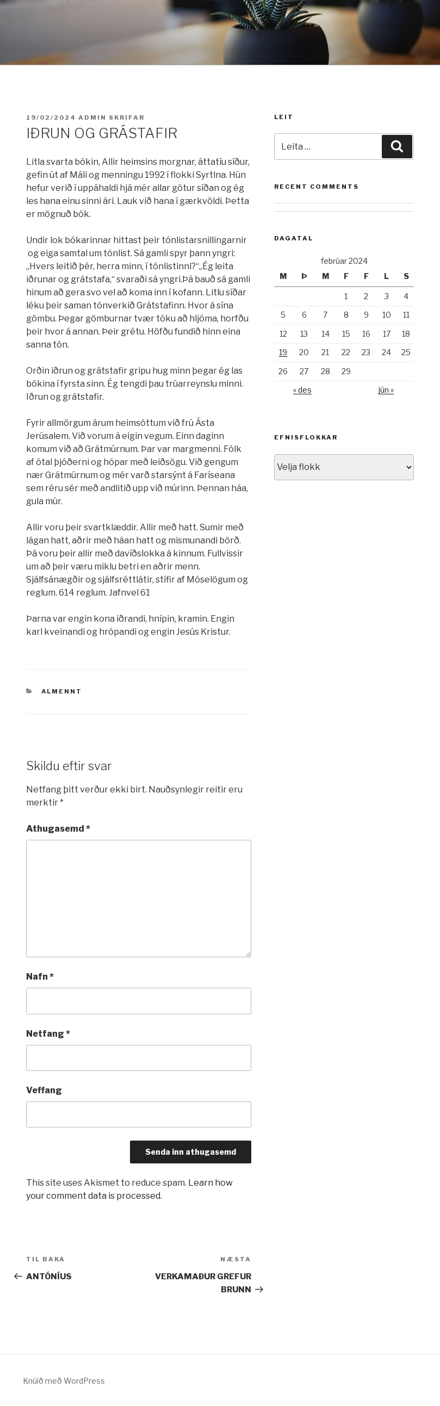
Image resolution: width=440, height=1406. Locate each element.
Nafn (40, 976)
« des (302, 389)
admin (92, 117)
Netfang (48, 1034)
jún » (386, 389)
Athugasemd (58, 828)
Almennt (62, 691)
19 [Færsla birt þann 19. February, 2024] (283, 352)
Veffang (44, 1090)
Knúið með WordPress (64, 1380)
